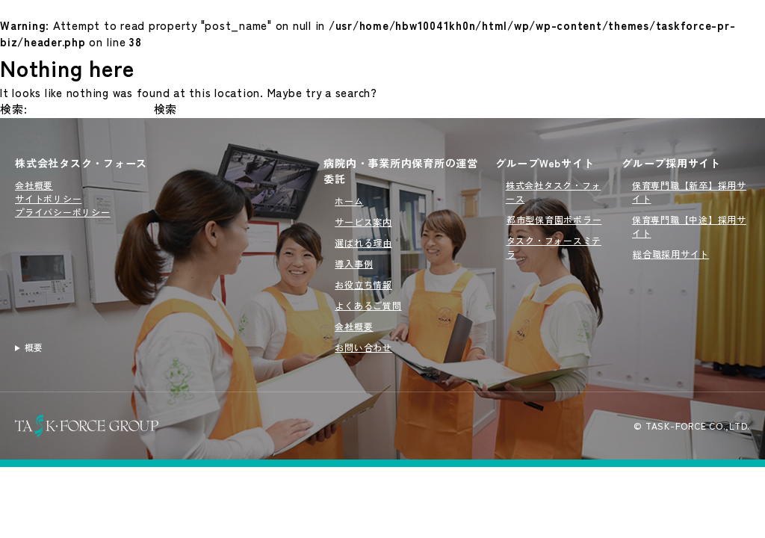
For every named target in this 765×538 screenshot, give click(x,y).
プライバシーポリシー (63, 211)
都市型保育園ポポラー (554, 219)
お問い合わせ (363, 347)
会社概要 (34, 185)
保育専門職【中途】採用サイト (689, 226)
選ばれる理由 (363, 242)
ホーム (349, 200)
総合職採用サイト (671, 253)
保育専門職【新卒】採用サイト (689, 192)
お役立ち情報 (363, 284)
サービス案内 (363, 221)
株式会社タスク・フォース (81, 162)
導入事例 (354, 263)
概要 (34, 347)
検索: (13, 109)
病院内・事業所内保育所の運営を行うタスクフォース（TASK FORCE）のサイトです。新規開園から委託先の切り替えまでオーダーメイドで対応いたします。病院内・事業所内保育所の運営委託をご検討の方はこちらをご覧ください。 (162, 347)
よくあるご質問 (368, 305)
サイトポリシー (48, 198)
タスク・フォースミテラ (554, 247)
